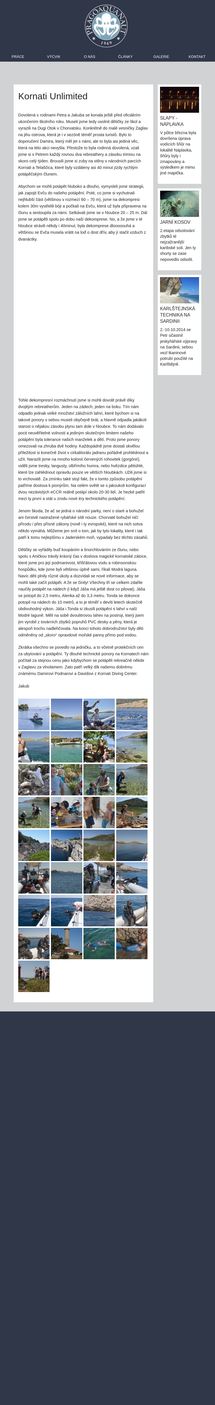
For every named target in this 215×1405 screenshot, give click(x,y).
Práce (18, 57)
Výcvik (53, 57)
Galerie (161, 57)
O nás (89, 57)
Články (125, 57)
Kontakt (197, 57)
